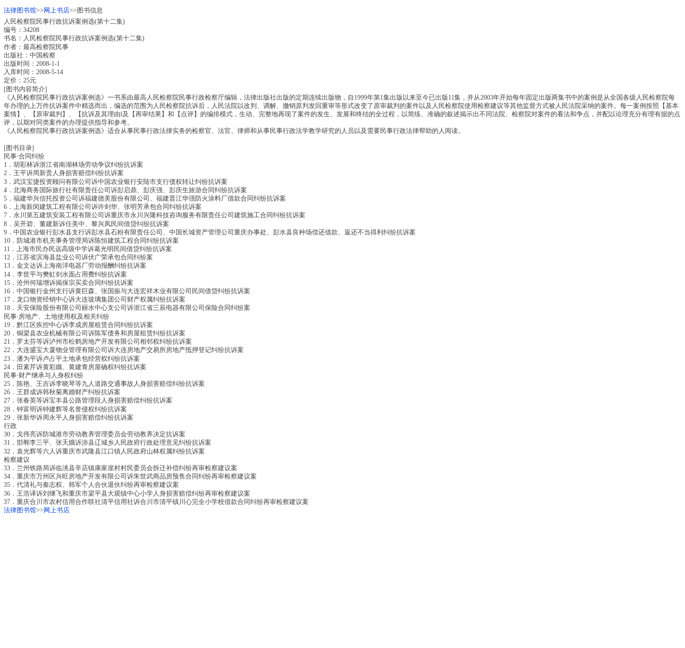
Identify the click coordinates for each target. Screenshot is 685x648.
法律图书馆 (20, 10)
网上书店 (57, 10)
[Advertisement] (282, 579)
